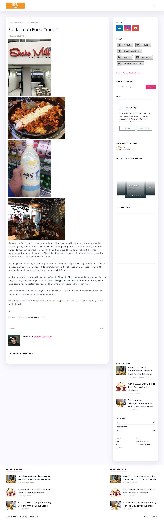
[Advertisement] (124, 312)
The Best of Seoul (132, 63)
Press (126, 57)
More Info (144, 128)
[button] (130, 195)
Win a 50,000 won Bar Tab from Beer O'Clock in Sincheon (141, 387)
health (21, 317)
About (127, 45)
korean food (136, 427)
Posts (121, 147)
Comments (124, 150)
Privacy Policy (122, 73)
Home (10, 22)
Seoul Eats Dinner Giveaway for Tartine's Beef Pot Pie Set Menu (140, 370)
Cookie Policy (135, 73)
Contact (146, 57)
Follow (127, 128)
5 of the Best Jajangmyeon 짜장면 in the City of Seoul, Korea (140, 403)
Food (136, 422)
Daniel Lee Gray (42, 336)
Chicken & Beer (131, 51)
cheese (17, 22)
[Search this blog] (131, 87)
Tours (145, 45)
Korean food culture (35, 317)
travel (136, 431)
